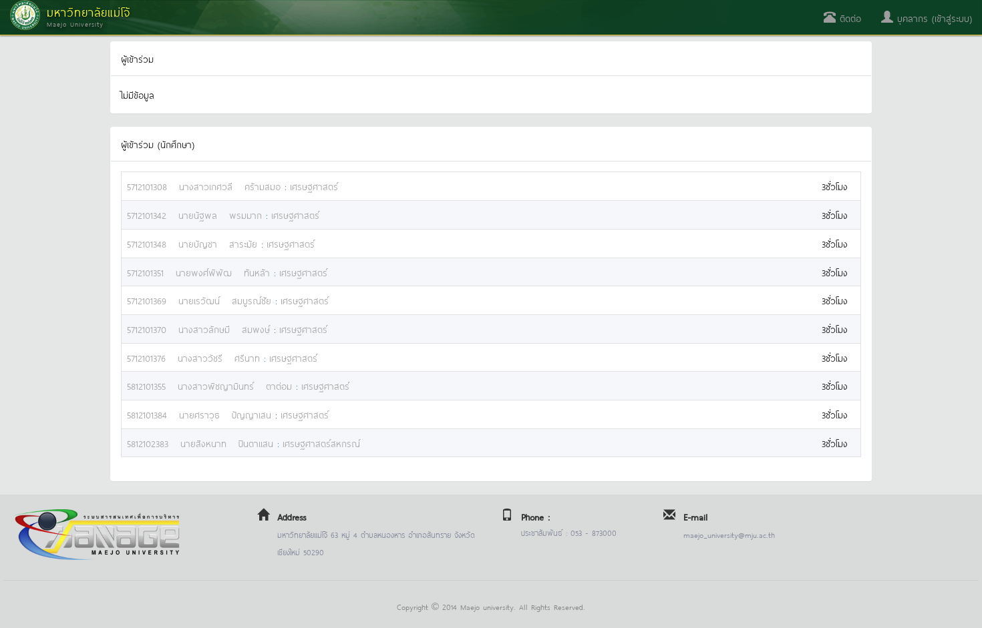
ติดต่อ (842, 17)
